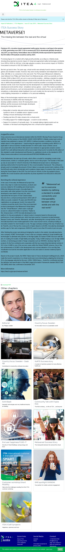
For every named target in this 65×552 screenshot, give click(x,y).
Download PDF (6, 285)
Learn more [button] (49, 549)
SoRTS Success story (44, 361)
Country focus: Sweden (45, 323)
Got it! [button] (60, 549)
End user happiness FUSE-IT (14, 442)
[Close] (63, 19)
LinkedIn (35, 539)
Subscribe (20, 544)
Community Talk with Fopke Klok (47, 403)
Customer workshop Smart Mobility (14, 483)
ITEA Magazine (18, 23)
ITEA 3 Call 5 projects (11, 525)
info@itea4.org (54, 541)
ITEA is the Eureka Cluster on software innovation (32, 10)
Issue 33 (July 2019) (30, 23)
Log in (39, 4)
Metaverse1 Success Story (45, 23)
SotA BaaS (6, 402)
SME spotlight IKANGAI (45, 482)
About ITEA (20, 539)
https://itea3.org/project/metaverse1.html (14, 271)
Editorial (6, 323)
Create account (46, 4)
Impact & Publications (7, 23)
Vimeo (35, 541)
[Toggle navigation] (3, 14)
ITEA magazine (21, 542)
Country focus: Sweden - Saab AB (15, 362)
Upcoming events (22, 541)
